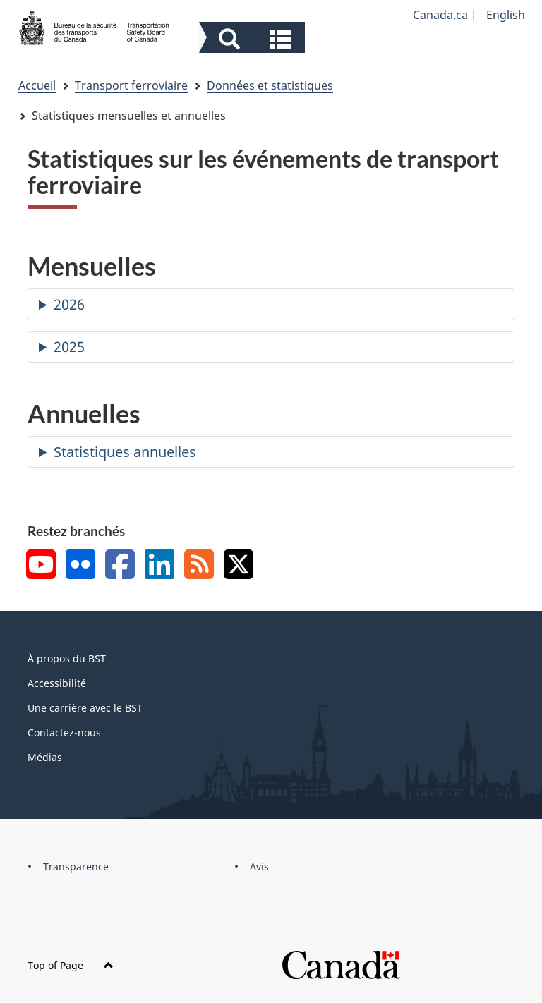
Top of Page (71, 965)
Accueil (37, 85)
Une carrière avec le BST (85, 708)
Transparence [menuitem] (76, 866)
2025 (69, 346)
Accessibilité (57, 683)
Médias (45, 757)
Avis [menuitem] (259, 866)
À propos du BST (67, 658)
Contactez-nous (64, 732)
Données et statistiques (270, 85)
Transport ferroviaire (131, 85)
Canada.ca (440, 15)
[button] (254, 39)
